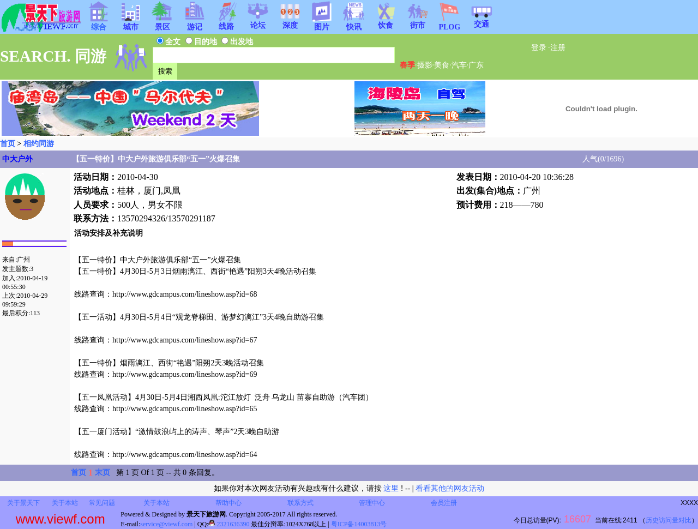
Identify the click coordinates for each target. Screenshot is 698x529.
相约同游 (38, 144)
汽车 (459, 65)
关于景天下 (23, 503)
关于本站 (65, 503)
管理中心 (372, 503)
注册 (557, 48)
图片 (322, 23)
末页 (102, 472)
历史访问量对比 (668, 520)
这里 (391, 488)
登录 (538, 48)
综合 (99, 23)
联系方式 (300, 503)
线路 (226, 23)
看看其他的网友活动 (450, 488)
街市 (418, 21)
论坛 (258, 21)
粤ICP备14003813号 (359, 524)
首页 (7, 144)
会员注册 (444, 503)
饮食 (385, 21)
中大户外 (17, 159)
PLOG (449, 23)
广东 (476, 65)
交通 (481, 20)
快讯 (354, 23)
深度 (290, 21)
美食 (441, 65)
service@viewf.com (166, 524)
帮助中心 (228, 503)
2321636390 (228, 524)
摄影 (424, 65)
